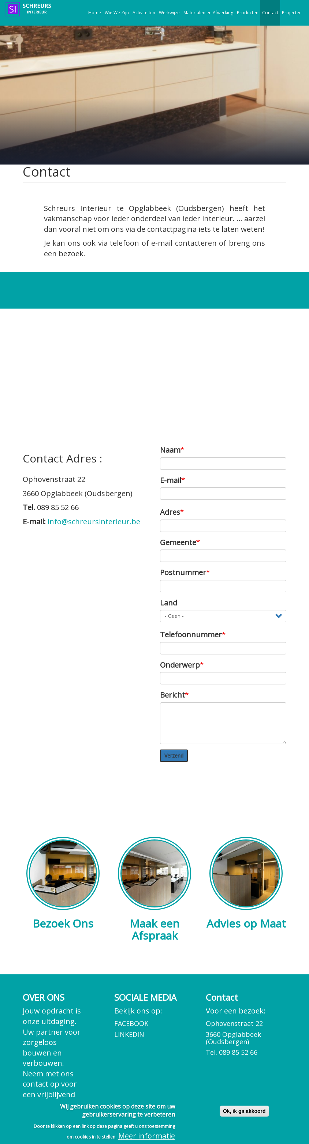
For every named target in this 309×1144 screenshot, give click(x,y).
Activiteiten (144, 13)
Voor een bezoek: (246, 1031)
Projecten (292, 13)
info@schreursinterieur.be (94, 521)
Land (168, 603)
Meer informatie (146, 1136)
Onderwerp (180, 665)
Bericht (172, 695)
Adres (170, 512)
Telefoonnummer (191, 634)
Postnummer (183, 572)
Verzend (173, 755)
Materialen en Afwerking (208, 13)
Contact (270, 13)
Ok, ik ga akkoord (244, 1111)
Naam (170, 450)
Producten (247, 13)
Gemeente (178, 542)
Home (94, 13)
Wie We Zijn (117, 13)
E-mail (170, 480)
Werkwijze (169, 13)
